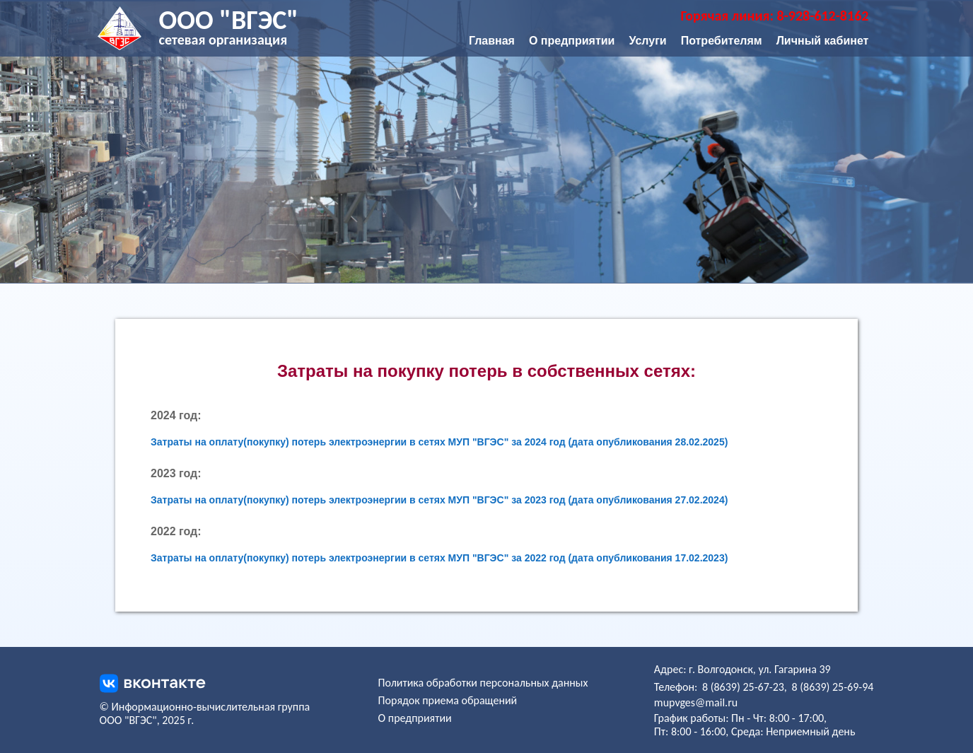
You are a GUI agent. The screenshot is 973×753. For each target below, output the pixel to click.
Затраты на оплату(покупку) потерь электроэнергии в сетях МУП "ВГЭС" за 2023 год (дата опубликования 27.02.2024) (439, 500)
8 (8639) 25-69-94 (832, 687)
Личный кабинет (822, 41)
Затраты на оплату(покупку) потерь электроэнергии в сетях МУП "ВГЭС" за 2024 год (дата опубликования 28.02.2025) (439, 442)
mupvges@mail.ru (696, 702)
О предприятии (572, 41)
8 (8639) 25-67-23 (743, 687)
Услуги (647, 41)
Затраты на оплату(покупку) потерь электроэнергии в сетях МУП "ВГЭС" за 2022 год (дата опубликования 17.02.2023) (439, 558)
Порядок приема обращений (448, 700)
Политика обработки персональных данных (483, 682)
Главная (492, 41)
